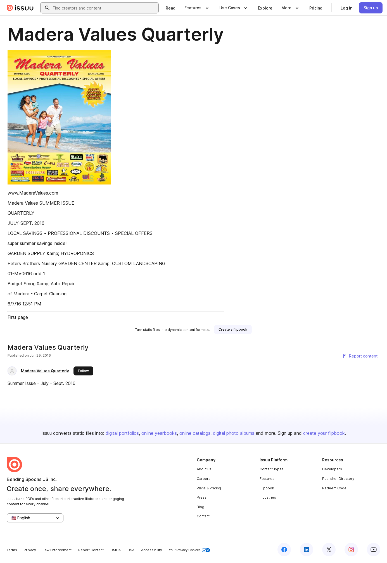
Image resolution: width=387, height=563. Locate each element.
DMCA (115, 550)
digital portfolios (122, 433)
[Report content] (360, 356)
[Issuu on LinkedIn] (306, 549)
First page (18, 317)
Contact (203, 516)
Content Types (272, 469)
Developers (332, 469)
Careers (203, 478)
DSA (130, 550)
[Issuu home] (20, 8)
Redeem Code (334, 488)
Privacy (30, 550)
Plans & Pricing (209, 488)
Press (201, 497)
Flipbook (267, 488)
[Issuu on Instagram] (351, 549)
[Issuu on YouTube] (373, 549)
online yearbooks (159, 433)
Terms (12, 550)
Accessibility (151, 550)
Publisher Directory (338, 478)
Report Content (91, 550)
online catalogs (194, 433)
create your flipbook (324, 433)
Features (267, 478)
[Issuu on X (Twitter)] (329, 549)
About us (204, 469)
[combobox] (104, 8)
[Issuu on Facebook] (284, 549)
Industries (268, 497)
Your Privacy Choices (189, 550)
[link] (170, 7)
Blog (200, 507)
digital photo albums (233, 433)
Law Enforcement (57, 550)
